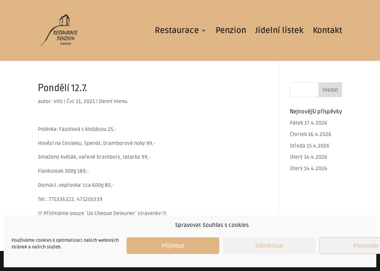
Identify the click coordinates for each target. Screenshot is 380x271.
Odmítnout (269, 245)
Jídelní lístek (279, 31)
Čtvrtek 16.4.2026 (310, 134)
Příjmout (172, 245)
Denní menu (113, 101)
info (58, 101)
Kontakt (327, 31)
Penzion (231, 31)
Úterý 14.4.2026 (308, 157)
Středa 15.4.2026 (310, 146)
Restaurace (177, 31)
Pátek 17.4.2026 (308, 123)
